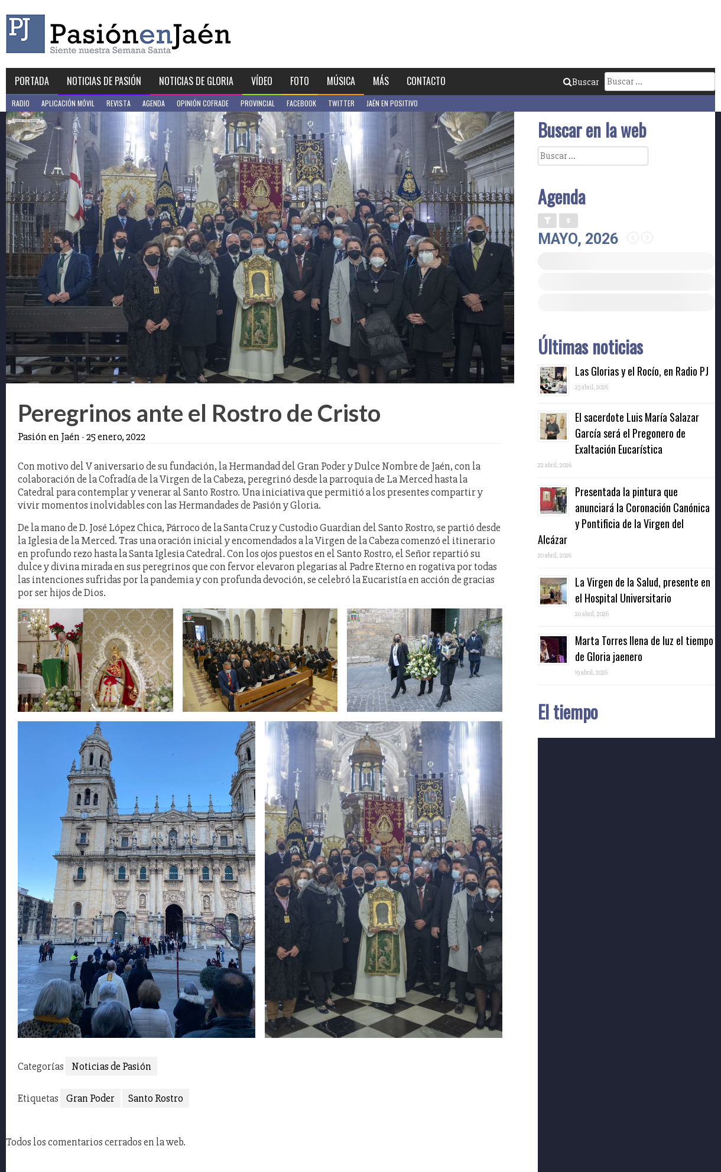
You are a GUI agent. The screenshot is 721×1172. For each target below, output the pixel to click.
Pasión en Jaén (122, 34)
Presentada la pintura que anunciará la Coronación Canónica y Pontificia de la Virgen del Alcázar (624, 515)
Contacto (426, 81)
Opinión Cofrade (203, 103)
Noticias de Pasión (104, 81)
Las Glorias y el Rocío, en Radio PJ (642, 371)
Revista (118, 103)
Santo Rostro (155, 1098)
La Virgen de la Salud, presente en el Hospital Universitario (642, 589)
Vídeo (261, 81)
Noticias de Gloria (196, 81)
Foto (299, 81)
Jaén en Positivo (392, 103)
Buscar (581, 82)
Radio (21, 103)
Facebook (301, 103)
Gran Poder (90, 1098)
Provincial (258, 103)
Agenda (153, 103)
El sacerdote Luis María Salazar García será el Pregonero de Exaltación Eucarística (637, 433)
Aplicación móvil (68, 103)
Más (381, 81)
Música (341, 81)
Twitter (341, 103)
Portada (32, 81)
